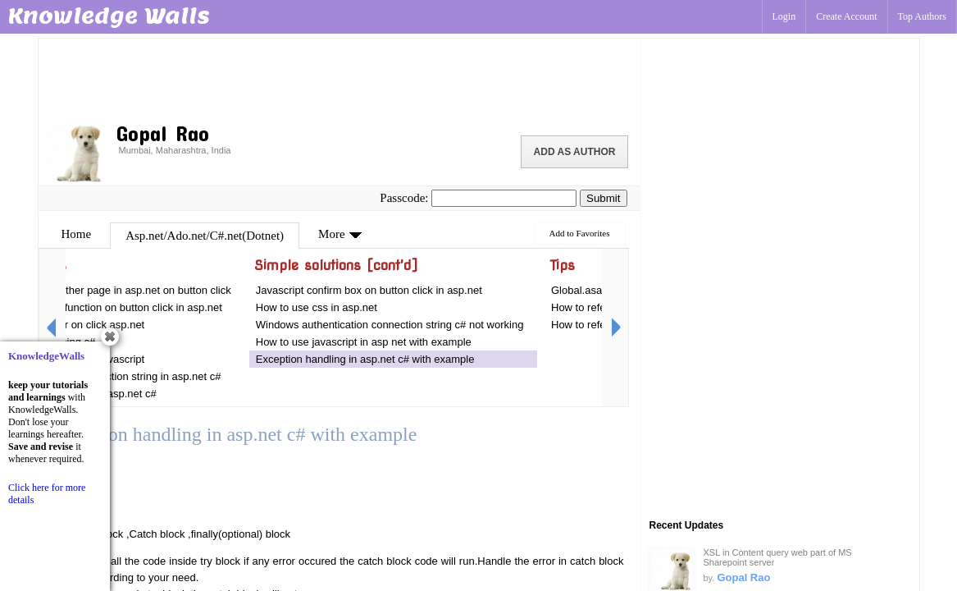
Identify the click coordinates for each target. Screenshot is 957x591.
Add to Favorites (579, 233)
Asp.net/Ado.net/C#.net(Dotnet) (204, 235)
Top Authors (922, 16)
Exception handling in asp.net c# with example (366, 359)
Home (77, 234)
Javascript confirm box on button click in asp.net (369, 290)
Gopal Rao (743, 577)
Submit (603, 198)
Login (784, 16)
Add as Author (575, 152)
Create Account (846, 16)
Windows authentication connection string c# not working (391, 324)
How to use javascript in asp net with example (364, 342)
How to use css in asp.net (316, 307)
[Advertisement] (339, 78)
